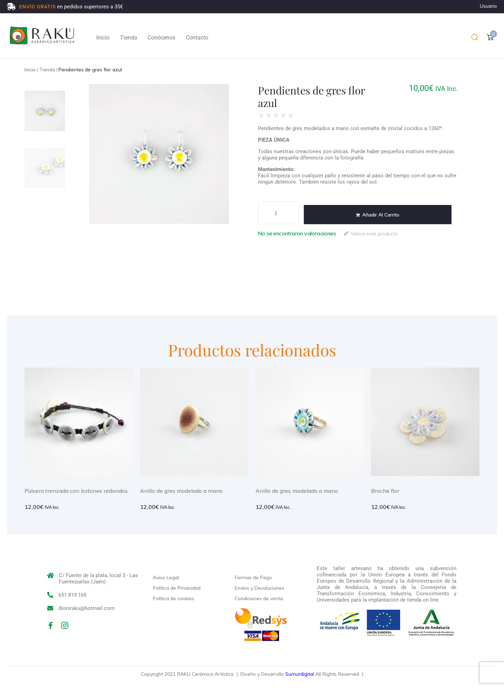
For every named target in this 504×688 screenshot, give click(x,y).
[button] (474, 37)
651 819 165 (72, 595)
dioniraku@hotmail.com (86, 608)
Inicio (30, 69)
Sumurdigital (299, 674)
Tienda (47, 69)
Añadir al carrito (380, 215)
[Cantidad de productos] (278, 212)
